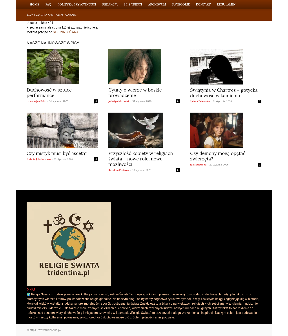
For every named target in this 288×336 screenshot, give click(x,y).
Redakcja (110, 4)
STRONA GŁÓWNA (65, 32)
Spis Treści (133, 4)
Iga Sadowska (198, 164)
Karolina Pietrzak (118, 170)
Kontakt (203, 4)
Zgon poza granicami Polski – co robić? (52, 14)
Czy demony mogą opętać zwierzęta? (217, 156)
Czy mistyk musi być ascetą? (57, 153)
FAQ (48, 4)
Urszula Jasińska (36, 101)
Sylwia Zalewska (200, 101)
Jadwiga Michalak (118, 101)
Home (34, 4)
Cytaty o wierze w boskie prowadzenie (135, 92)
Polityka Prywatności (77, 4)
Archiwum (157, 4)
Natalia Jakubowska (39, 159)
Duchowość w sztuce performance (49, 92)
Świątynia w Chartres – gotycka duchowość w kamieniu (224, 93)
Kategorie (181, 4)
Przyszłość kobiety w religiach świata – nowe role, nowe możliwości (140, 158)
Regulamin (226, 4)
